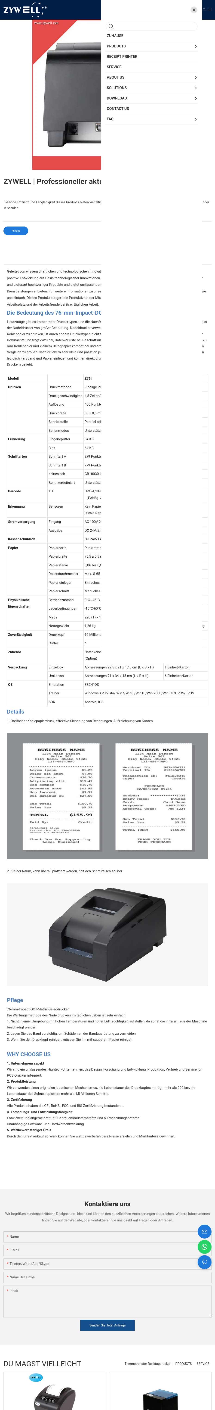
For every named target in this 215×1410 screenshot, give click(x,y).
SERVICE (203, 1364)
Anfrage (16, 231)
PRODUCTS (183, 1364)
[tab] (107, 260)
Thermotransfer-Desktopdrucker (148, 1364)
